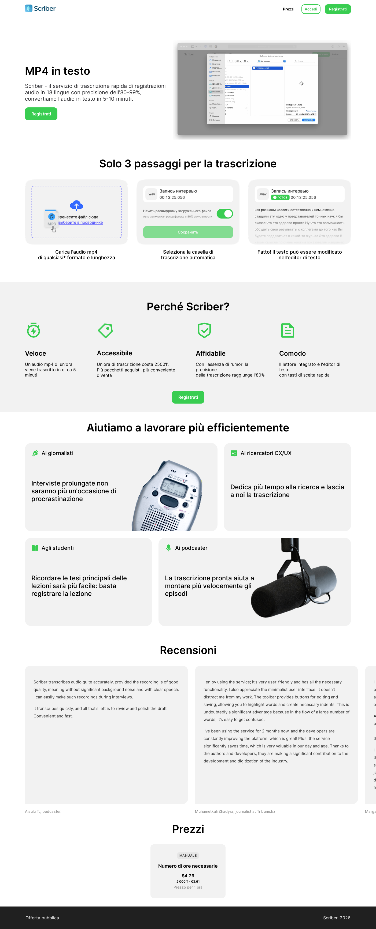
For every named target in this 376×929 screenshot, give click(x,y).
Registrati (338, 9)
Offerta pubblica (42, 917)
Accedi (311, 9)
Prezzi (288, 9)
